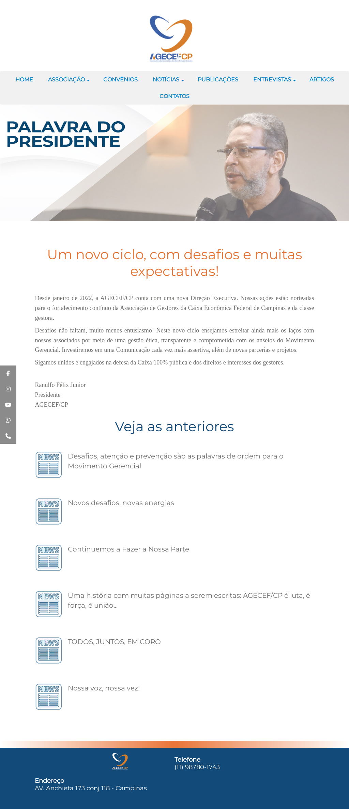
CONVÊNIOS (120, 79)
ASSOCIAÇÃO (69, 82)
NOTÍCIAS (168, 82)
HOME (24, 79)
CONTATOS (174, 96)
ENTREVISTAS (274, 82)
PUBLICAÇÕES (218, 79)
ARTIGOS (321, 79)
